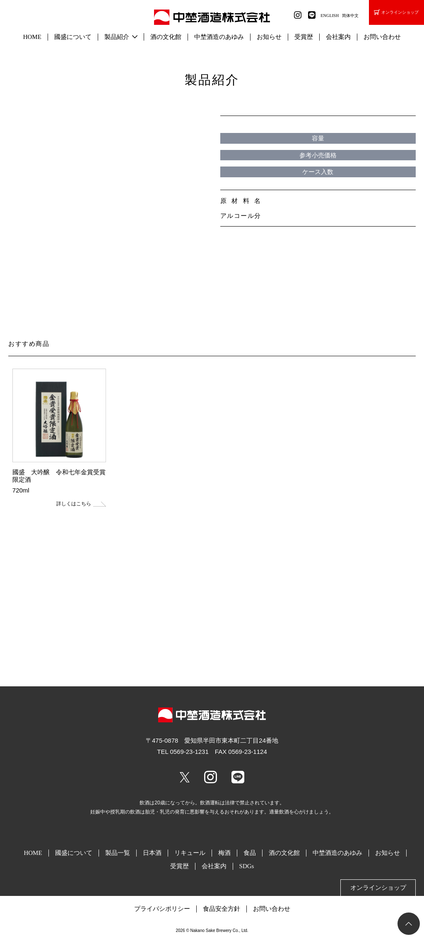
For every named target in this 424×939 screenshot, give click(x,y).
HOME (32, 37)
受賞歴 (303, 37)
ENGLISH (329, 15)
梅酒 (224, 853)
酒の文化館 (165, 37)
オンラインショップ (396, 12)
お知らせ (269, 37)
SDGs (246, 866)
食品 (249, 853)
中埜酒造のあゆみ (219, 37)
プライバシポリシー (162, 908)
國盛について (73, 37)
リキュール (189, 853)
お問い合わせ (382, 37)
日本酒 (152, 853)
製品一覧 (117, 853)
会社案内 (338, 37)
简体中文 (350, 15)
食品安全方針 (221, 908)
